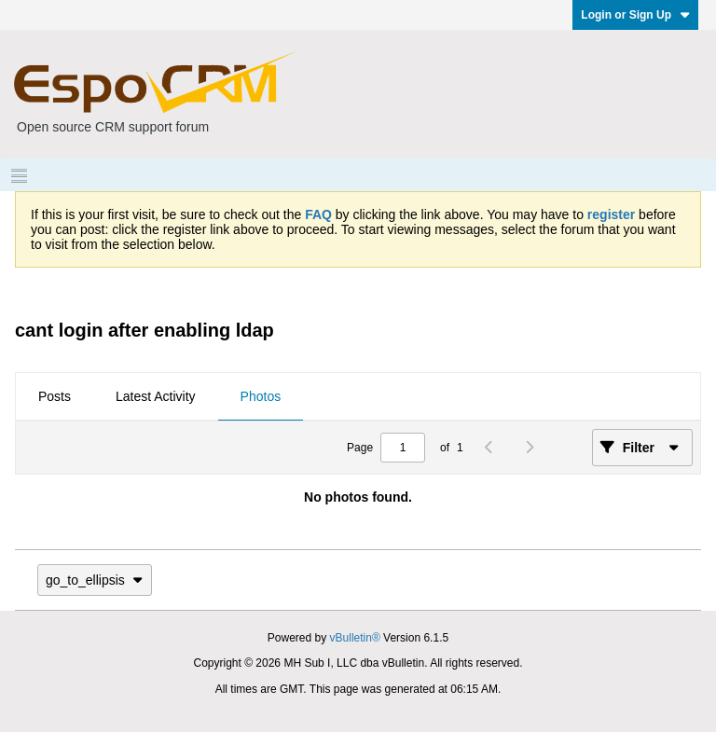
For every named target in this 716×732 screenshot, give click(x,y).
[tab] (54, 397)
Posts (54, 396)
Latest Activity (156, 396)
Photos (261, 396)
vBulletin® (355, 637)
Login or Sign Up (635, 14)
